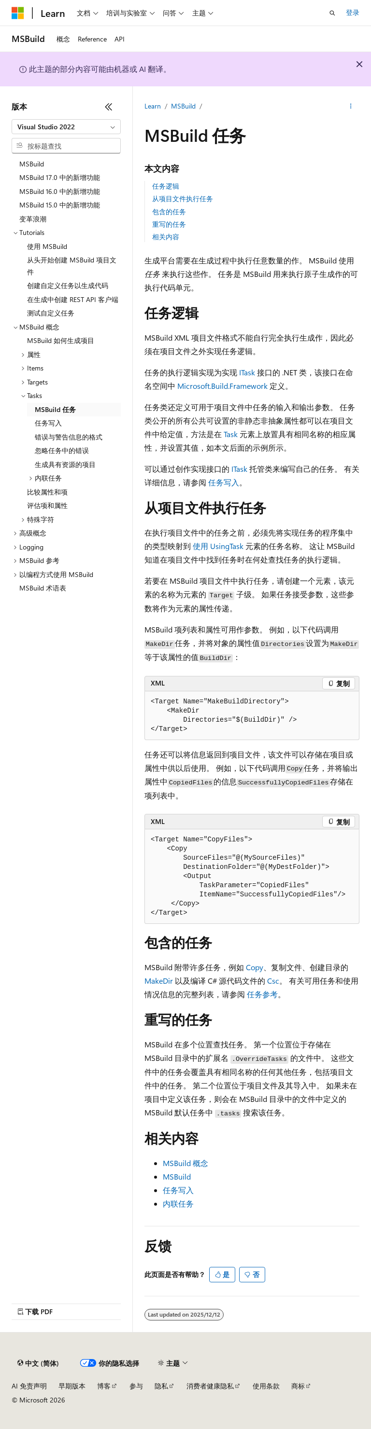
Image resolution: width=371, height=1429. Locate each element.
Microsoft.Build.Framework (222, 386)
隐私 (161, 1385)
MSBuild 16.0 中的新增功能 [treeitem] (59, 191)
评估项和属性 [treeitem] (47, 505)
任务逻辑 (165, 186)
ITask (247, 372)
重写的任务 (169, 224)
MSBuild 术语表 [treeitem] (42, 587)
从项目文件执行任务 (182, 198)
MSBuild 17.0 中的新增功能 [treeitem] (59, 177)
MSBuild (183, 105)
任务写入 (223, 482)
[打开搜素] (332, 13)
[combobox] (66, 127)
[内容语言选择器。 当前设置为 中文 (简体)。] (38, 1363)
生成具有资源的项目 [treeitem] (65, 464)
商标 (298, 1385)
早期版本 (72, 1385)
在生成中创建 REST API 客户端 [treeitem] (72, 299)
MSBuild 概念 (185, 1163)
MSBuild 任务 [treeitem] (55, 409)
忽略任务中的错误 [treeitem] (62, 450)
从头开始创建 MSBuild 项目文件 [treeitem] (71, 265)
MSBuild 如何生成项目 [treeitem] (60, 340)
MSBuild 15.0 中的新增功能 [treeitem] (59, 204)
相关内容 (165, 236)
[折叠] (109, 106)
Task (231, 434)
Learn (152, 105)
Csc (273, 981)
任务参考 (262, 994)
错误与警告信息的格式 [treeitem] (68, 436)
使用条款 (266, 1385)
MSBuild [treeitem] (31, 163)
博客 (104, 1385)
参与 (136, 1385)
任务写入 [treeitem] (48, 422)
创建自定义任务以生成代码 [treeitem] (67, 285)
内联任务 (178, 1203)
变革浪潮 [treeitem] (32, 218)
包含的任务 (169, 211)
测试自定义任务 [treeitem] (50, 312)
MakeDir (158, 981)
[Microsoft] (18, 13)
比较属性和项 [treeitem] (47, 491)
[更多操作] (350, 106)
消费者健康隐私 (210, 1385)
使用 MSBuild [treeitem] (47, 246)
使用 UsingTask (218, 546)
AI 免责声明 (29, 1385)
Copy (254, 967)
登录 (352, 12)
